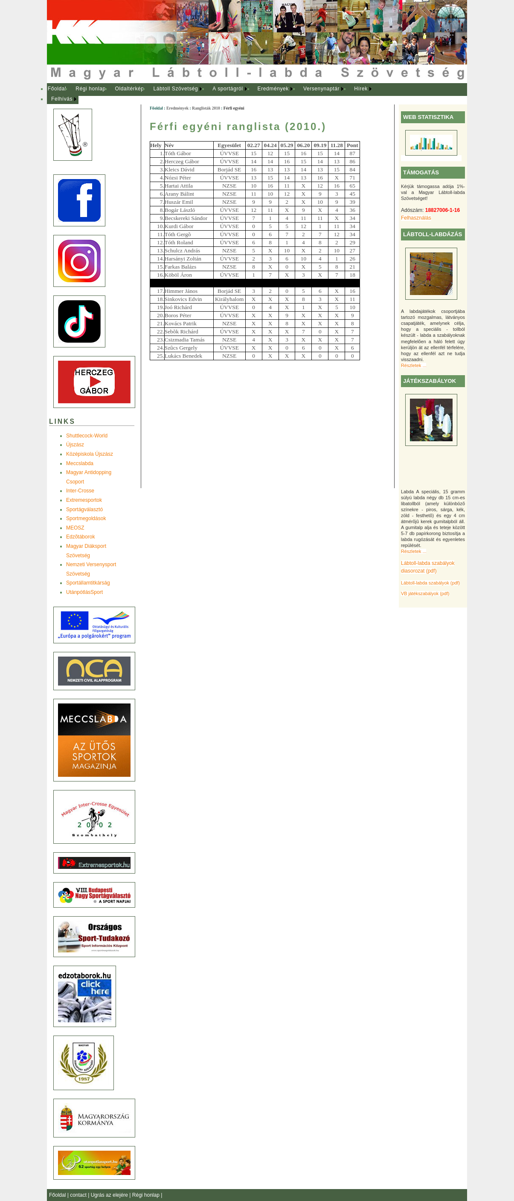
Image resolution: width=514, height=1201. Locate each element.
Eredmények (273, 89)
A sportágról (227, 89)
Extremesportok (84, 500)
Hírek (361, 89)
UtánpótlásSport (84, 592)
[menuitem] (57, 89)
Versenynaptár (321, 89)
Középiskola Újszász (89, 454)
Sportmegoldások (86, 518)
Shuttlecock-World (86, 436)
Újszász (75, 445)
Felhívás (62, 99)
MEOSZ (75, 528)
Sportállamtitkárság (88, 583)
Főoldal (57, 89)
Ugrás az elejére (110, 1195)
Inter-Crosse (80, 491)
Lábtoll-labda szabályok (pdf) (430, 582)
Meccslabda (79, 463)
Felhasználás (416, 218)
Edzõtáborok (80, 537)
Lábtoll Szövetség (175, 89)
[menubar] (217, 94)
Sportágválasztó (84, 509)
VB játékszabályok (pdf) (425, 593)
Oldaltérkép (129, 89)
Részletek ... (413, 365)
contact (79, 1195)
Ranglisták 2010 (206, 108)
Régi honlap (91, 89)
